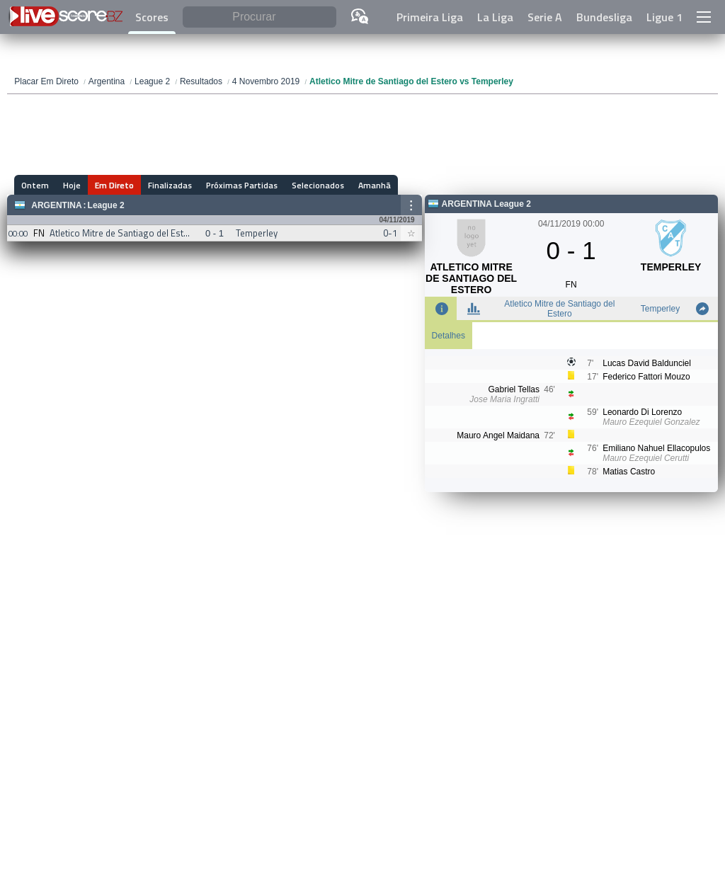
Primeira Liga (429, 16)
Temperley (660, 309)
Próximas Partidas (242, 185)
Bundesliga (604, 16)
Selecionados (318, 185)
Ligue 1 (664, 16)
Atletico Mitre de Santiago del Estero (559, 309)
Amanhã (374, 185)
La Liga (495, 16)
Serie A (544, 16)
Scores (152, 16)
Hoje (72, 185)
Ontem (35, 185)
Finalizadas (170, 185)
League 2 (106, 205)
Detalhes (448, 336)
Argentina (56, 205)
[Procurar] (259, 17)
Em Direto (114, 185)
